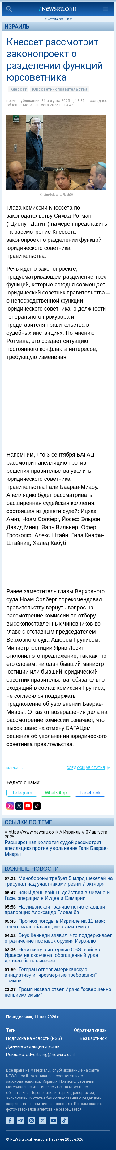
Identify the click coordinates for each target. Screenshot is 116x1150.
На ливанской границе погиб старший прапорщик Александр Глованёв (55, 909)
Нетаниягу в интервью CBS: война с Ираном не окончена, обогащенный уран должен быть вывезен (53, 955)
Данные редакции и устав (33, 1046)
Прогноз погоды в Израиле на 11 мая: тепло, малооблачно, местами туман (55, 923)
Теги (10, 1030)
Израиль (17, 26)
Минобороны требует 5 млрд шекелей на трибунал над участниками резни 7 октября (59, 881)
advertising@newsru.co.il (50, 1054)
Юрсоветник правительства (59, 89)
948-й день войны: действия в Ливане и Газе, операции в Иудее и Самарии (57, 895)
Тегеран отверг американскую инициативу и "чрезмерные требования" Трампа (51, 975)
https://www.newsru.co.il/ (33, 831)
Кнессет (18, 89)
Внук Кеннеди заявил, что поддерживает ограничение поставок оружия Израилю (58, 938)
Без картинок (93, 1038)
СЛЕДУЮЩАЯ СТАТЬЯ (86, 768)
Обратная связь (90, 1030)
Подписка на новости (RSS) (34, 1038)
